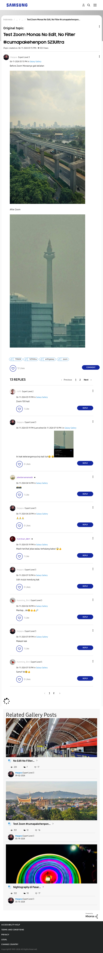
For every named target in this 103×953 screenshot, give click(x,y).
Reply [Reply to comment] (85, 408)
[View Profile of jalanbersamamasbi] (25, 477)
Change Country (9, 944)
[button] (95, 56)
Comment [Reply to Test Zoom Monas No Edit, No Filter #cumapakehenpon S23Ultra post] (90, 367)
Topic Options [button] (95, 26)
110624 (18, 359)
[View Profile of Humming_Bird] (23, 600)
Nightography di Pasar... (27, 887)
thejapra (18, 773)
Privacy (5, 935)
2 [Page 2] (80, 380)
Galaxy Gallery (35, 61)
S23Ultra (33, 359)
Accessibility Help (10, 925)
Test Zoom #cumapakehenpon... (32, 823)
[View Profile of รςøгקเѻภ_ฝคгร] (23, 539)
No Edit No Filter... (23, 760)
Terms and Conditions (12, 930)
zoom (65, 359)
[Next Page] (87, 380)
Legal (4, 939)
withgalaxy (49, 359)
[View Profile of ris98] (19, 391)
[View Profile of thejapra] (13, 57)
